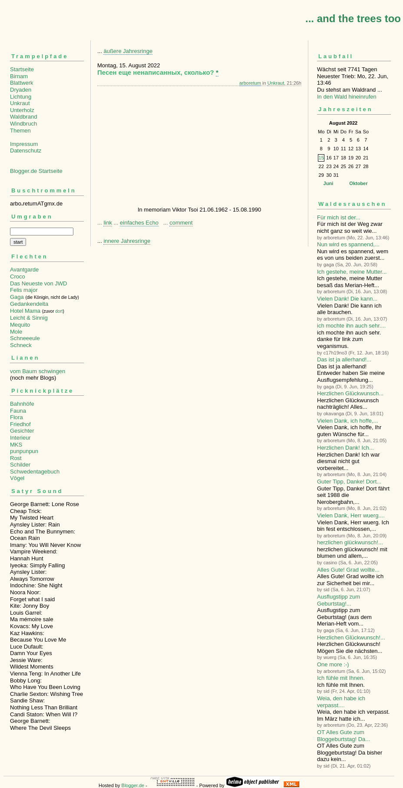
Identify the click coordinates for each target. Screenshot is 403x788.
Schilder (20, 464)
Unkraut (20, 103)
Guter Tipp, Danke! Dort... (349, 481)
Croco (17, 276)
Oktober (358, 183)
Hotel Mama (25, 311)
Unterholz (22, 110)
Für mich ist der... (338, 217)
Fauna (18, 410)
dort (59, 311)
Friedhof (20, 424)
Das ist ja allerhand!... (344, 359)
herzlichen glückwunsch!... (350, 542)
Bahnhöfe (22, 404)
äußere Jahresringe (127, 51)
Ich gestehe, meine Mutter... (351, 271)
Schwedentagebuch (34, 471)
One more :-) (333, 664)
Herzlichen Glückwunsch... (350, 393)
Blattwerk (21, 82)
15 (321, 157)
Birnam (19, 76)
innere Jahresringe (126, 241)
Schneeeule (25, 338)
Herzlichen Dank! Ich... (345, 447)
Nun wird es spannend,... (348, 244)
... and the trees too (353, 18)
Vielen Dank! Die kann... (347, 298)
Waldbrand (23, 116)
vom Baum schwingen (37, 371)
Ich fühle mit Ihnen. (341, 678)
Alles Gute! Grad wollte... (348, 569)
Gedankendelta (29, 304)
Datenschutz (25, 150)
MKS (16, 444)
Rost (16, 458)
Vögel (17, 478)
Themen (20, 130)
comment (180, 222)
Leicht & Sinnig (29, 318)
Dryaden (20, 89)
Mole (16, 331)
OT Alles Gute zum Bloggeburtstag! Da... (343, 735)
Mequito (20, 324)
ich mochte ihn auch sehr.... (351, 325)
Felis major (24, 290)
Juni (329, 183)
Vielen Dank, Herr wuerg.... (351, 515)
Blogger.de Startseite (36, 171)
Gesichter (22, 430)
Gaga (17, 297)
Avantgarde (24, 269)
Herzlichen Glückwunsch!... (351, 637)
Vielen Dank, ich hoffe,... (347, 420)
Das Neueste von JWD (38, 283)
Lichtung (20, 96)
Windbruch (23, 123)
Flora (16, 417)
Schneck (21, 345)
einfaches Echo (139, 222)
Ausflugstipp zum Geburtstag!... (338, 600)
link (107, 222)
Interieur (20, 437)
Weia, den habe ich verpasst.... (341, 702)
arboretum (250, 83)
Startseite (22, 69)
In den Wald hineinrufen (347, 96)
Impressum (24, 144)
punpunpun (24, 451)
